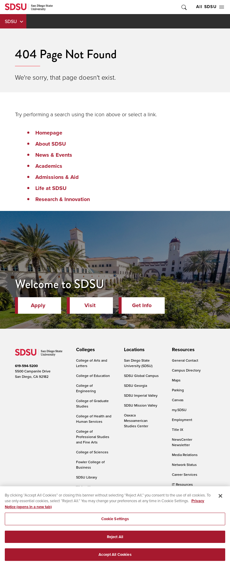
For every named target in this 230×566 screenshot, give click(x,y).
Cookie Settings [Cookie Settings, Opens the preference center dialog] (115, 522)
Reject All (115, 540)
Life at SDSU (50, 188)
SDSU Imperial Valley (141, 395)
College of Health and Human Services (93, 418)
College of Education (93, 375)
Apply (38, 305)
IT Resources (182, 484)
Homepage (48, 133)
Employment (182, 419)
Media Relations (185, 454)
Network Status (184, 464)
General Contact (185, 360)
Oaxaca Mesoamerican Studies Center (136, 420)
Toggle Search (183, 7)
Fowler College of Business (90, 464)
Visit (90, 305)
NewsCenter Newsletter (182, 442)
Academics (48, 166)
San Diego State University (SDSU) (138, 363)
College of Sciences (92, 452)
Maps (176, 380)
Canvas (178, 399)
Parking (178, 390)
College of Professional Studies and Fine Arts (92, 437)
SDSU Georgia (135, 385)
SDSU (11, 21)
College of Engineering (86, 388)
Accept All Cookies (115, 558)
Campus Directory (186, 370)
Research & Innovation (62, 199)
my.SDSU (179, 409)
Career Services (184, 474)
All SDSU (210, 7)
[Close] (220, 498)
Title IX (177, 429)
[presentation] (84, 349)
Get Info (142, 305)
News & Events (53, 155)
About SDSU (50, 144)
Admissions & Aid (57, 177)
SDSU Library (86, 477)
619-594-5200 (26, 366)
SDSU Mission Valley (140, 405)
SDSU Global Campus (141, 375)
